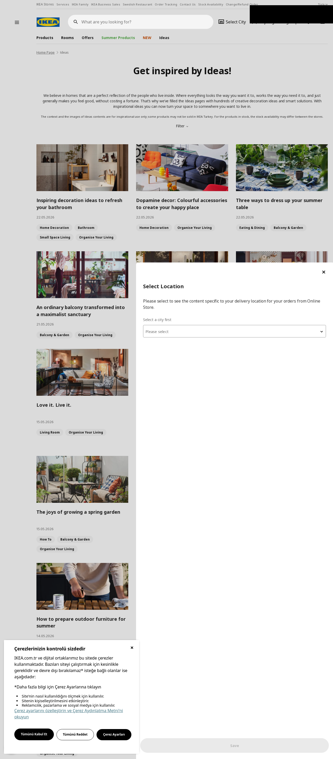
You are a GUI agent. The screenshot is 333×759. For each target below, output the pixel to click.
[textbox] (270, 69)
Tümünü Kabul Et (34, 734)
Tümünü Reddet (75, 734)
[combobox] (270, 68)
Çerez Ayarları (114, 734)
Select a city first (229, 57)
